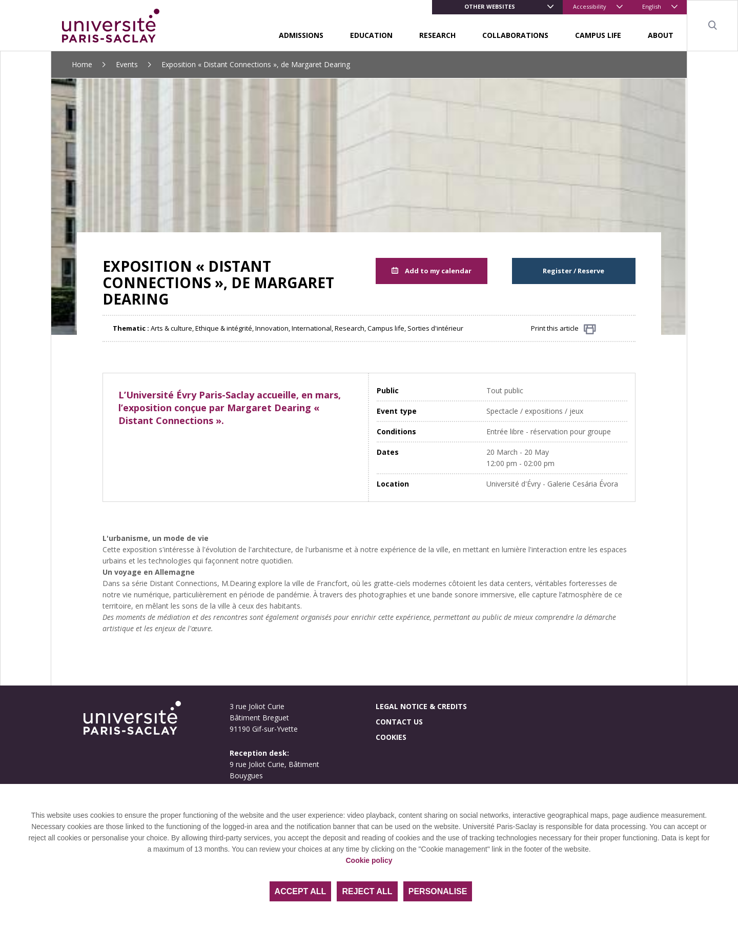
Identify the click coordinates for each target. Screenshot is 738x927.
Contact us (399, 722)
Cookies (391, 737)
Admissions (301, 35)
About (660, 35)
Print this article (563, 329)
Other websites (489, 6)
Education (371, 35)
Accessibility (589, 6)
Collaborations (515, 35)
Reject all (367, 891)
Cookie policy (368, 860)
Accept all (300, 891)
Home (82, 64)
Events (127, 64)
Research (437, 35)
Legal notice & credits (421, 706)
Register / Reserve (573, 270)
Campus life (598, 35)
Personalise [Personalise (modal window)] (437, 891)
